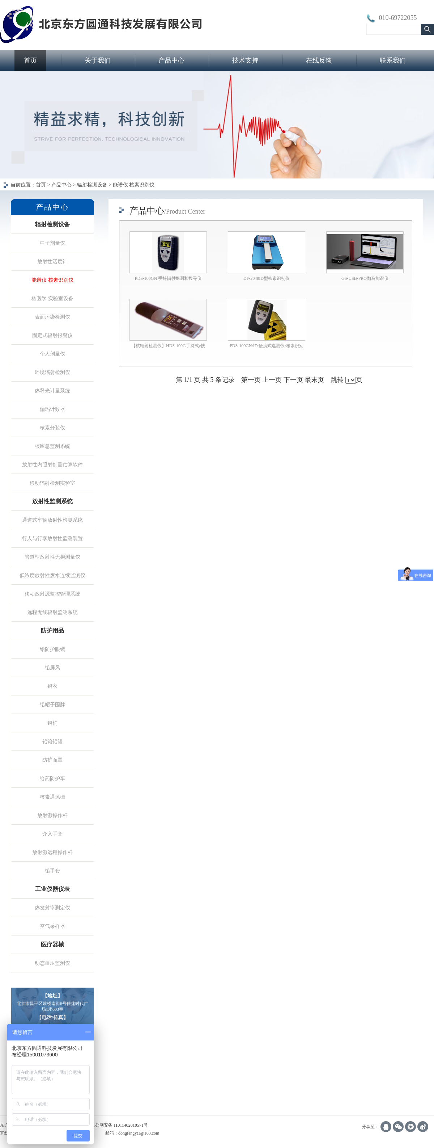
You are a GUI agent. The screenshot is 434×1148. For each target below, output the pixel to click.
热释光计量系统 (52, 391)
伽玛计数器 (52, 409)
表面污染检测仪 (52, 317)
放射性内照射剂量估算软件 (52, 464)
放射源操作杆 (52, 815)
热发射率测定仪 (52, 908)
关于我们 (98, 60)
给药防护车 (52, 778)
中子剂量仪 (52, 243)
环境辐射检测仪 (52, 372)
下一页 (293, 379)
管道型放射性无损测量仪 (52, 557)
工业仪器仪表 (52, 889)
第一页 (251, 379)
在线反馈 (319, 60)
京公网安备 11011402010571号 (119, 1125)
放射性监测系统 (52, 501)
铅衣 (52, 686)
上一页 (272, 379)
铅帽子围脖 (52, 704)
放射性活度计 (52, 261)
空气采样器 (52, 926)
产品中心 (171, 60)
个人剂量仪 (52, 354)
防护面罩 (52, 760)
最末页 (314, 379)
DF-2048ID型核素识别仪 (266, 278)
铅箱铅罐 (52, 741)
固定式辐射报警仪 (52, 335)
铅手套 (52, 871)
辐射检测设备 (52, 224)
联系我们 (393, 60)
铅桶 (52, 723)
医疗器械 (52, 944)
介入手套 (52, 834)
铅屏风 (52, 667)
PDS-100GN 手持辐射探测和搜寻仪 (168, 278)
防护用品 (52, 630)
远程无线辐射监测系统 (52, 612)
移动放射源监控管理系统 (52, 594)
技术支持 (245, 60)
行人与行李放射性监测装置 (52, 538)
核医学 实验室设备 (52, 298)
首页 (30, 60)
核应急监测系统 (52, 446)
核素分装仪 (52, 427)
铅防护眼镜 (52, 649)
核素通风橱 (52, 797)
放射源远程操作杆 (52, 852)
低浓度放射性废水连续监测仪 (52, 575)
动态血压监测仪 (52, 963)
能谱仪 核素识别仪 (52, 280)
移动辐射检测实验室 (52, 483)
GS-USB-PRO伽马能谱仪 (364, 278)
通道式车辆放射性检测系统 (52, 520)
